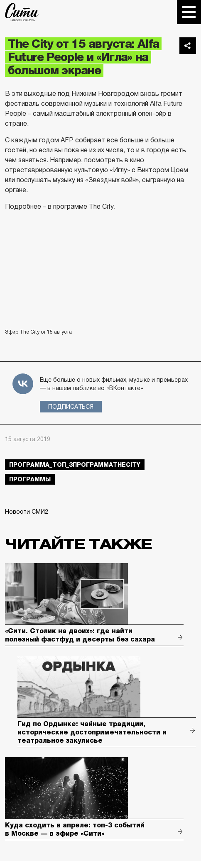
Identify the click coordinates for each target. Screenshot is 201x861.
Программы (30, 479)
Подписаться (70, 406)
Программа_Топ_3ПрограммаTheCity (74, 464)
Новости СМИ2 (26, 511)
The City (22, 12)
